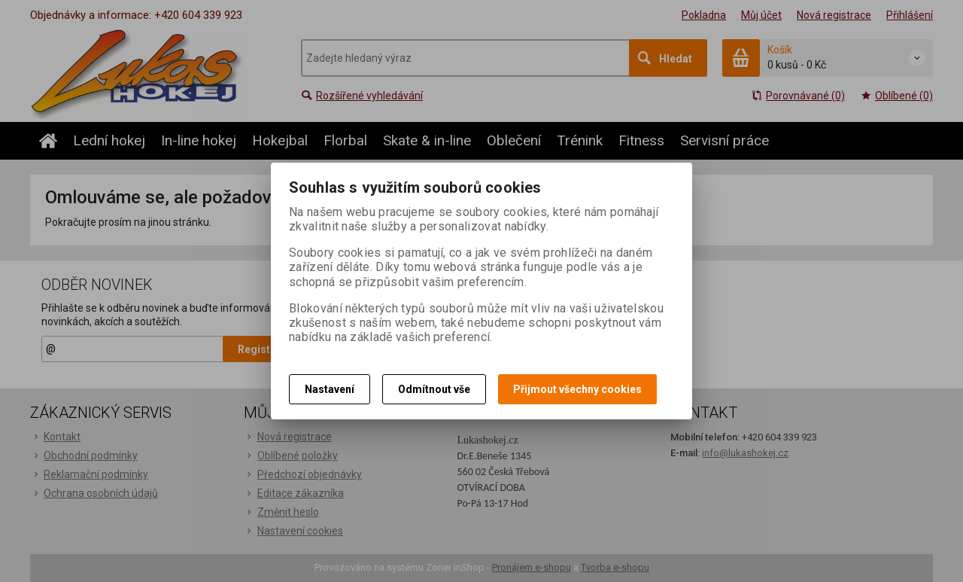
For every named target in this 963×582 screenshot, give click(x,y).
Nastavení (329, 389)
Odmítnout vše (434, 389)
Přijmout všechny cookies (577, 389)
